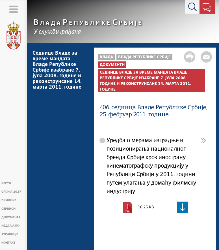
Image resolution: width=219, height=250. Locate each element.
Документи (112, 65)
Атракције (9, 234)
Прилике (8, 200)
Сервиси (8, 208)
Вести (6, 183)
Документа (10, 217)
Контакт (8, 242)
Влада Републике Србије (144, 57)
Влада (106, 57)
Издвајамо (10, 225)
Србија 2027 (11, 191)
